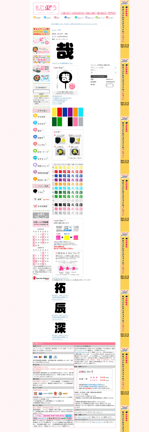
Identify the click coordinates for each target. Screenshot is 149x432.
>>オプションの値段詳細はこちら (62, 63)
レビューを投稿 (57, 103)
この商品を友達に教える (60, 100)
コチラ (101, 412)
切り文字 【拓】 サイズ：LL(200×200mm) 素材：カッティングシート (60, 297)
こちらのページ (80, 350)
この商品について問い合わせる (62, 98)
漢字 (59, 30)
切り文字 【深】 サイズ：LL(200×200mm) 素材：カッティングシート (60, 337)
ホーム (54, 30)
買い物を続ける (57, 96)
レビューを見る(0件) (59, 101)
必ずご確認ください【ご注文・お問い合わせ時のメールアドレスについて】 (74, 24)
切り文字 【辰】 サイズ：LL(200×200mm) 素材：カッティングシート (60, 317)
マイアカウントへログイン (60, 278)
